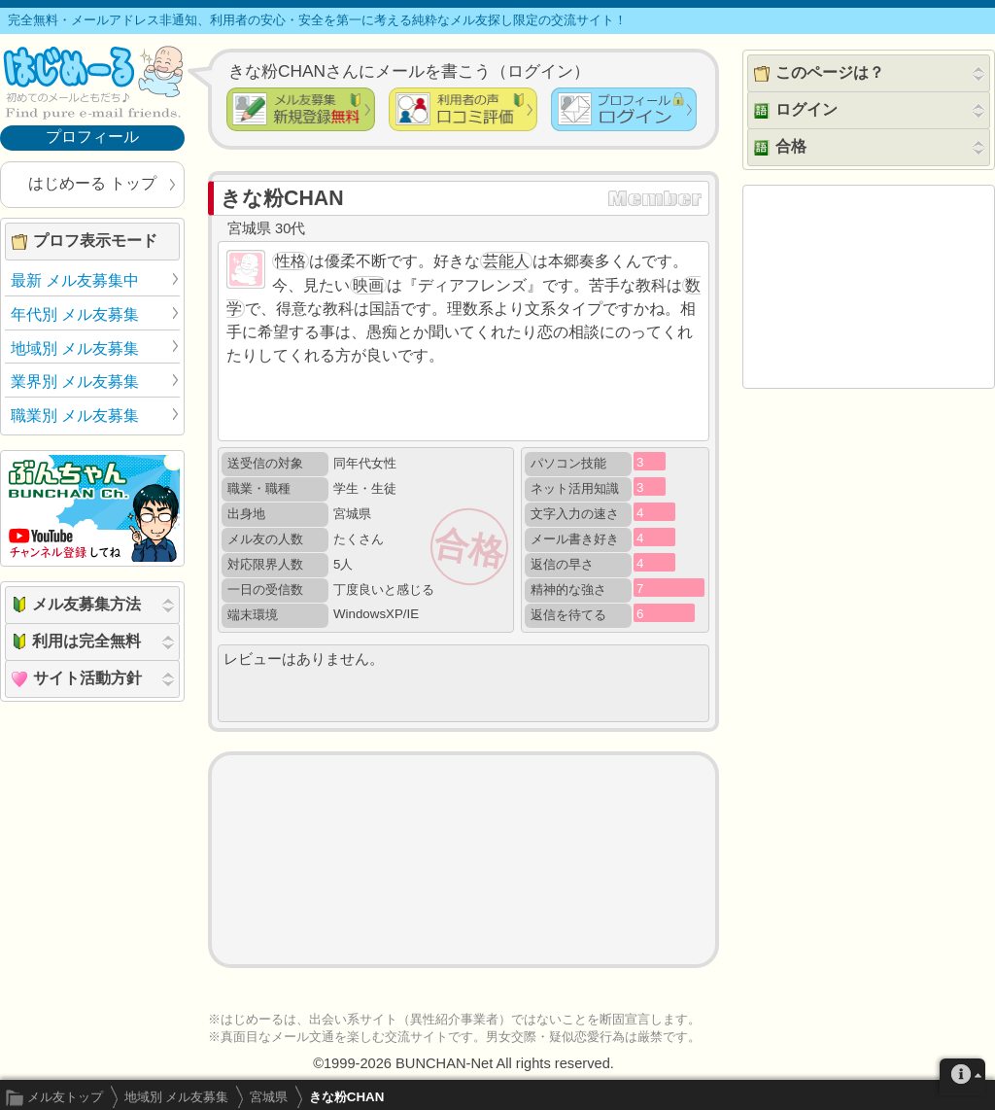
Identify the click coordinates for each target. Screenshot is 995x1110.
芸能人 (506, 261)
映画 (368, 285)
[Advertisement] (463, 859)
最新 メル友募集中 (75, 280)
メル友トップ (65, 1097)
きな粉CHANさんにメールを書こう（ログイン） (409, 71)
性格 (290, 261)
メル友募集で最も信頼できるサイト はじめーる (92, 81)
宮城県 (269, 1097)
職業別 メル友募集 (75, 415)
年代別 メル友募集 (75, 314)
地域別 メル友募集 (176, 1097)
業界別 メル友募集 (75, 381)
